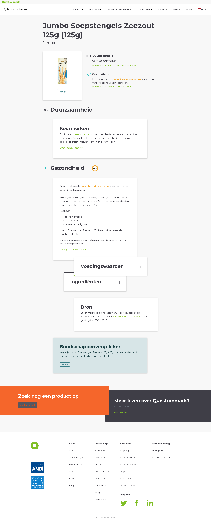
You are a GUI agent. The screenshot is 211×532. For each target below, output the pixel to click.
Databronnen (102, 485)
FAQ (71, 485)
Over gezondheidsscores (73, 249)
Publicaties (101, 457)
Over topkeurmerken (71, 148)
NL (202, 9)
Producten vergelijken (119, 9)
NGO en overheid (161, 457)
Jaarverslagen (76, 457)
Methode (100, 450)
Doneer (73, 478)
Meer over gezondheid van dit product (113, 87)
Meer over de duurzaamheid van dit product (115, 66)
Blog (189, 9)
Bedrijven (157, 450)
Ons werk (146, 9)
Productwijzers (128, 457)
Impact (162, 9)
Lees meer (120, 412)
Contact (73, 471)
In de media (101, 478)
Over (176, 9)
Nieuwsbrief (75, 464)
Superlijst (125, 450)
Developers (126, 478)
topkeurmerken (82, 134)
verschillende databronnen (127, 316)
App (122, 471)
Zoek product (27, 405)
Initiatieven (101, 499)
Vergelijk (62, 91)
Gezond (78, 9)
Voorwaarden (127, 485)
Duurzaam (95, 9)
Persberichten (102, 471)
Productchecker (15, 9)
